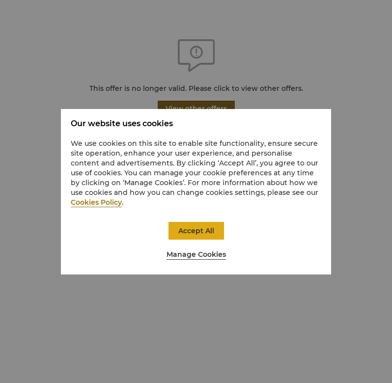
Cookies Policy (96, 202)
